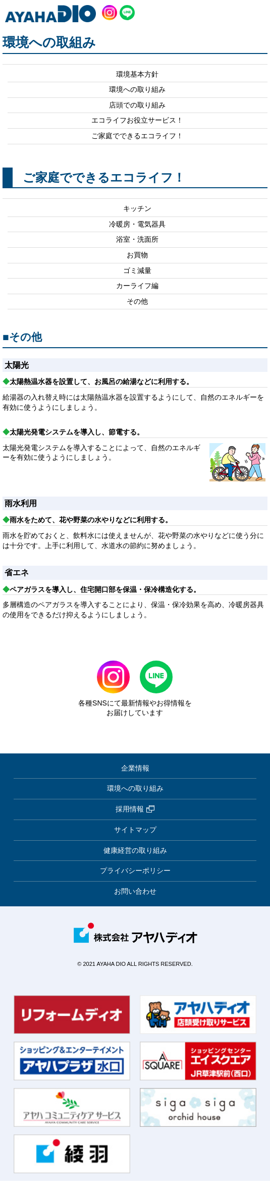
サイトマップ (135, 830)
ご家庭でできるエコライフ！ (137, 136)
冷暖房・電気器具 (137, 224)
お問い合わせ (135, 891)
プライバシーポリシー (135, 870)
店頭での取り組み (137, 105)
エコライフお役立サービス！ (137, 120)
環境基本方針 (137, 74)
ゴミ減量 (137, 270)
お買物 (137, 255)
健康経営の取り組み (135, 850)
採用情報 (135, 809)
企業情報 (135, 768)
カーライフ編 (137, 286)
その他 (137, 301)
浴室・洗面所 (137, 239)
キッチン (137, 208)
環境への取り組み (137, 89)
